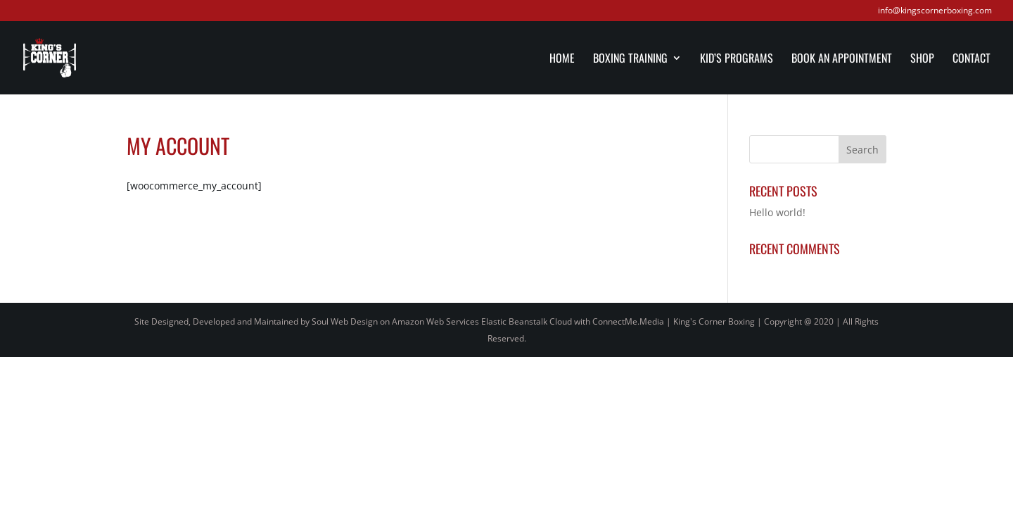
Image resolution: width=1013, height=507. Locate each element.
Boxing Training (630, 59)
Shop (922, 59)
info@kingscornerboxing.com (935, 11)
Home (562, 59)
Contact (971, 59)
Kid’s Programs (736, 59)
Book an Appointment (841, 59)
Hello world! (777, 212)
